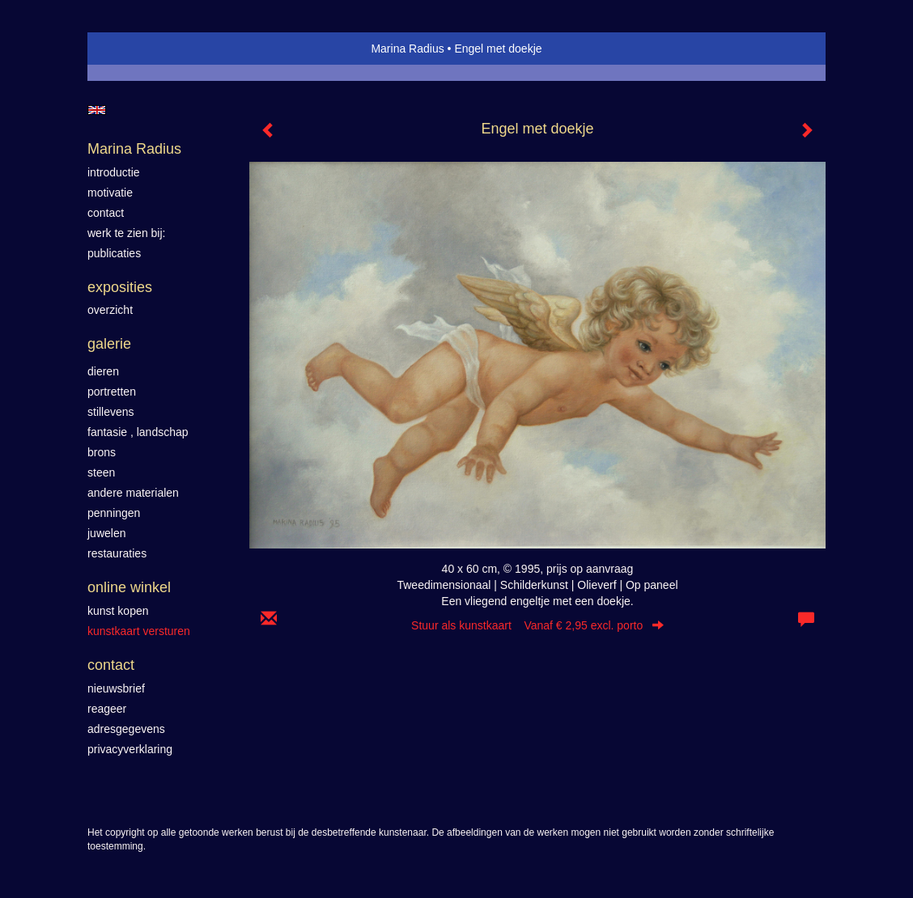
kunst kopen (118, 610)
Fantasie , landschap (138, 432)
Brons (101, 452)
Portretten (111, 391)
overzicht (110, 309)
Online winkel (129, 587)
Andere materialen (133, 492)
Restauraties (117, 553)
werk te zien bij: (126, 233)
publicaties (114, 253)
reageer (106, 708)
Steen (101, 472)
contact (105, 212)
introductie (113, 172)
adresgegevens (126, 728)
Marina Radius (407, 48)
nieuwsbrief (116, 688)
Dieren (103, 371)
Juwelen (106, 533)
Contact (110, 665)
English (96, 110)
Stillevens (110, 411)
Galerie (109, 344)
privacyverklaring (129, 749)
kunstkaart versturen (138, 631)
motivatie (110, 192)
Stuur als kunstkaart (537, 625)
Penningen (113, 512)
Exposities (119, 287)
